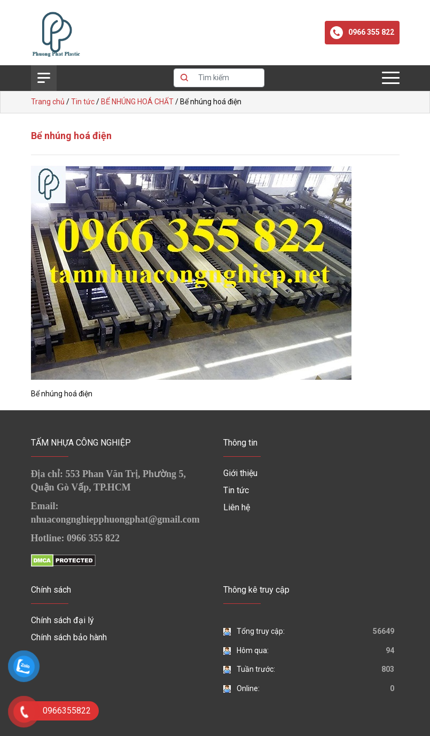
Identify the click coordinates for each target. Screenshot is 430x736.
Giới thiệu (240, 473)
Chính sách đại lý (62, 620)
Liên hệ (236, 507)
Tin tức (236, 490)
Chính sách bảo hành (69, 637)
